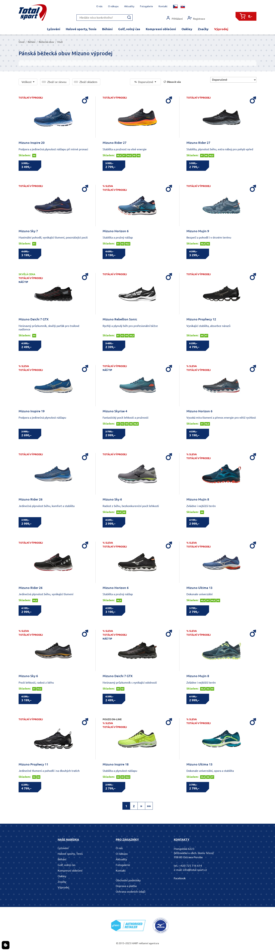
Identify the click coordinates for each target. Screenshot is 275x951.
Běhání (107, 29)
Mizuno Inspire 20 (32, 142)
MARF (135, 943)
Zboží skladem (88, 81)
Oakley (187, 29)
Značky (203, 29)
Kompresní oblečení (161, 29)
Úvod (21, 42)
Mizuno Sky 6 (112, 499)
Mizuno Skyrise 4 (115, 411)
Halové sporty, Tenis (81, 29)
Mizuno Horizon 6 (116, 231)
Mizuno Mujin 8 (197, 499)
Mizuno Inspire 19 (32, 411)
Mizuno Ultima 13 (199, 587)
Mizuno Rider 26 (30, 499)
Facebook (180, 878)
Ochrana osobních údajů (130, 891)
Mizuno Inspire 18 (116, 764)
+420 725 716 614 (190, 865)
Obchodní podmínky (128, 880)
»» (149, 806)
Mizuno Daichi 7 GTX (34, 319)
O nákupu (113, 6)
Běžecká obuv (46, 42)
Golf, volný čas (129, 29)
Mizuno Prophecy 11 (33, 764)
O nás (99, 6)
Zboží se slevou (56, 81)
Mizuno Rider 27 (114, 142)
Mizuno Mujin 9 (197, 231)
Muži (60, 42)
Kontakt (163, 6)
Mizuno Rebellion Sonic (120, 319)
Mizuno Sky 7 (28, 231)
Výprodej (221, 29)
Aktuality (129, 6)
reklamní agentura (149, 943)
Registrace (196, 18)
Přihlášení (174, 18)
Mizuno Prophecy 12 (201, 319)
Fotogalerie (146, 6)
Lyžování (53, 29)
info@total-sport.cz (195, 869)
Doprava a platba (126, 886)
